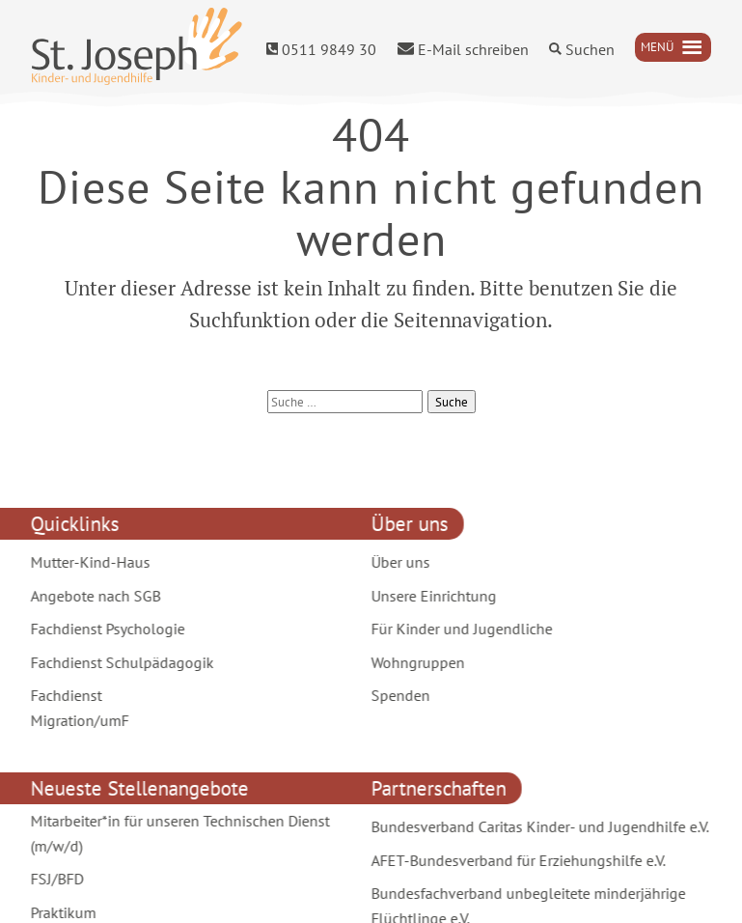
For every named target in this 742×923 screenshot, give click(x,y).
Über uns (398, 562)
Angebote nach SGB (93, 595)
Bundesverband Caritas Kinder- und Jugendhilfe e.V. (537, 826)
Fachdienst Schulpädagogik (119, 662)
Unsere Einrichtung (431, 595)
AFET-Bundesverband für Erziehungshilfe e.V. (516, 860)
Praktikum (61, 912)
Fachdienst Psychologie (105, 628)
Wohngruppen (415, 662)
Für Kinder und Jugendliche (459, 628)
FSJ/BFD (54, 878)
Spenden (398, 695)
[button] (657, 47)
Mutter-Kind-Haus (88, 562)
